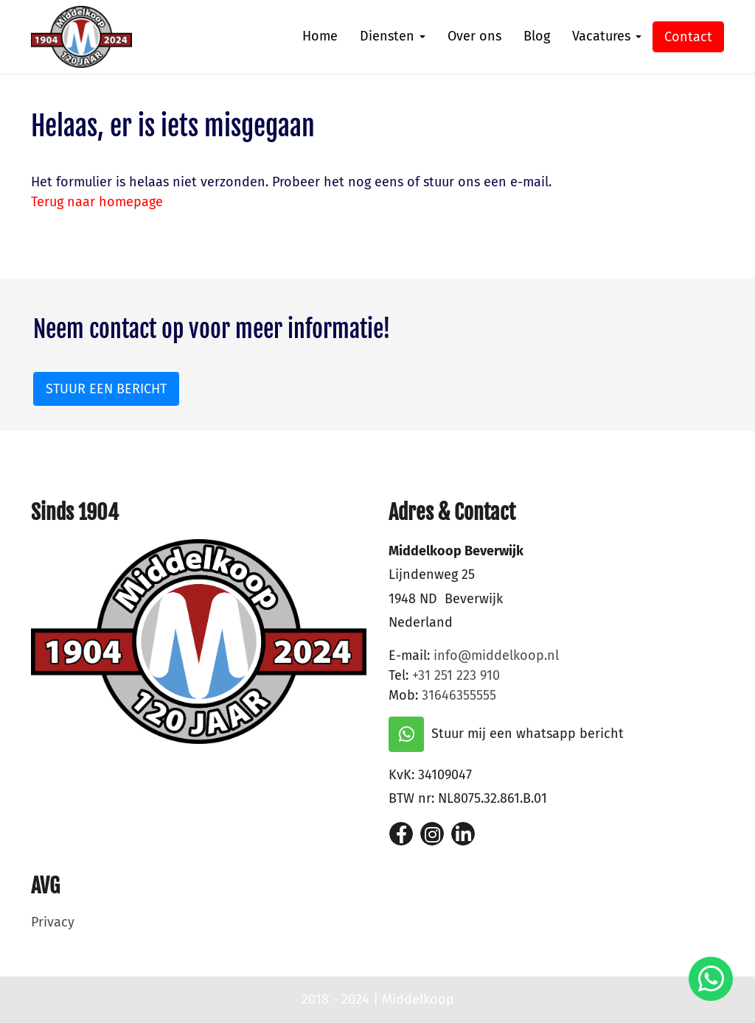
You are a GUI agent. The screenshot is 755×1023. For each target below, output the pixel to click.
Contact (688, 37)
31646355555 (459, 695)
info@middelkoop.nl (496, 655)
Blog (536, 36)
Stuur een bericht (106, 389)
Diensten (392, 36)
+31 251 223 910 (456, 675)
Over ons (474, 36)
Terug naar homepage (97, 202)
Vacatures (606, 36)
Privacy (52, 922)
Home (320, 36)
